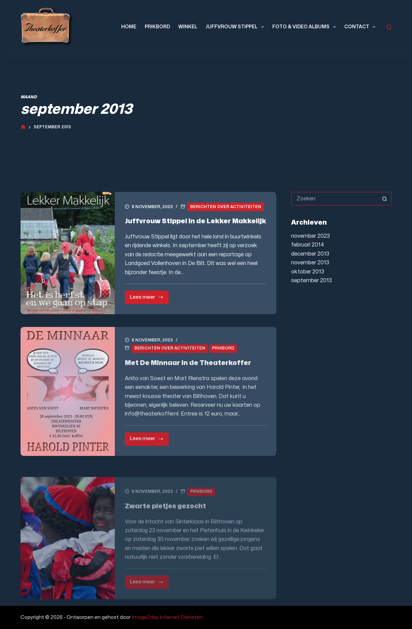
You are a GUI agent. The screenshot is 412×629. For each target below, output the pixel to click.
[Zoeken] (388, 27)
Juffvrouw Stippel (236, 27)
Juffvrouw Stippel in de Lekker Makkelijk (195, 221)
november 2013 (310, 262)
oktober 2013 (307, 271)
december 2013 (310, 254)
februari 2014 (307, 244)
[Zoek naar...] (334, 198)
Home (128, 27)
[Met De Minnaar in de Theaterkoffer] (68, 397)
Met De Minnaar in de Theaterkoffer (188, 368)
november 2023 (310, 236)
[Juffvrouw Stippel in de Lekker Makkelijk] (68, 253)
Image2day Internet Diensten (167, 617)
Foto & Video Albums (305, 27)
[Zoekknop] (384, 198)
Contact (361, 27)
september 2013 (311, 280)
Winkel (187, 27)
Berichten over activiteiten (225, 207)
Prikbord (157, 27)
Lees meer (149, 299)
